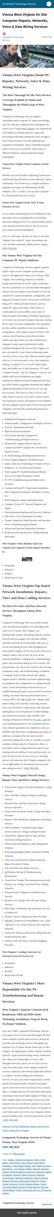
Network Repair (41, 1178)
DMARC (9, 920)
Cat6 (44, 719)
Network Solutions (10, 1181)
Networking (25, 1181)
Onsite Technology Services (28, 1190)
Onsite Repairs (8, 1190)
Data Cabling (27, 1163)
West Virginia (28, 128)
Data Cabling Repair (22, 1166)
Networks (35, 1181)
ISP (6, 872)
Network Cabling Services (24, 1175)
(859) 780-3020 (9, 248)
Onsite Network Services (37, 1187)
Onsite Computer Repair (28, 1184)
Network (36, 1169)
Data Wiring (7, 1169)
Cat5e (38, 719)
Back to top (47, 1204)
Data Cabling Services (41, 1166)
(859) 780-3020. (9, 413)
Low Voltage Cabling (23, 1169)
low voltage (19, 639)
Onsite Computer (9, 1184)
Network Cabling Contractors (23, 1172)
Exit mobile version (27, 1212)
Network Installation (24, 1178)
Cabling (11, 1160)
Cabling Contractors (24, 1160)
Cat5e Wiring (14, 1163)
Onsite (43, 1181)
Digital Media (17, 852)
